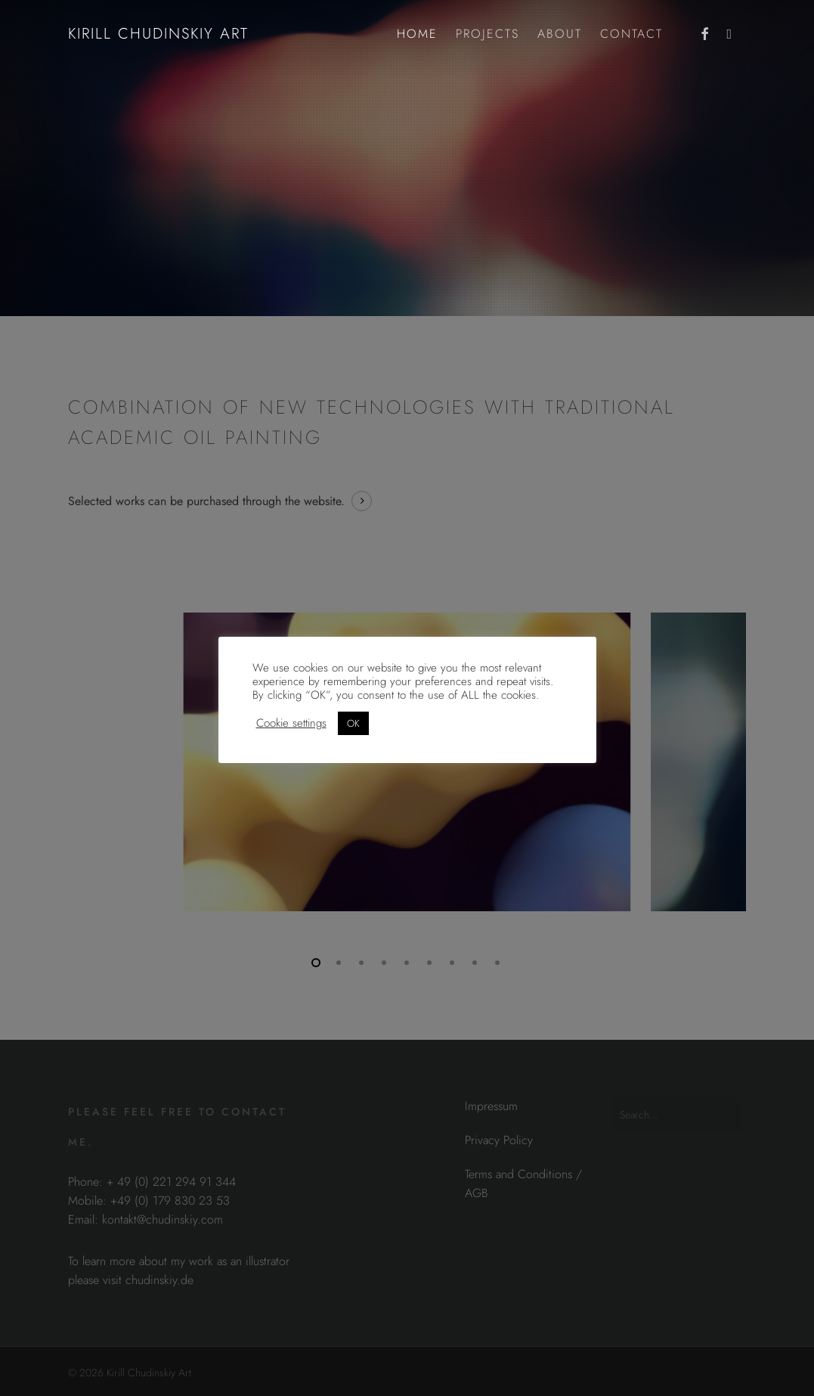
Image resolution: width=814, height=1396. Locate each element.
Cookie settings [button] (291, 723)
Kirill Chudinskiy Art (158, 34)
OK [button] (353, 723)
